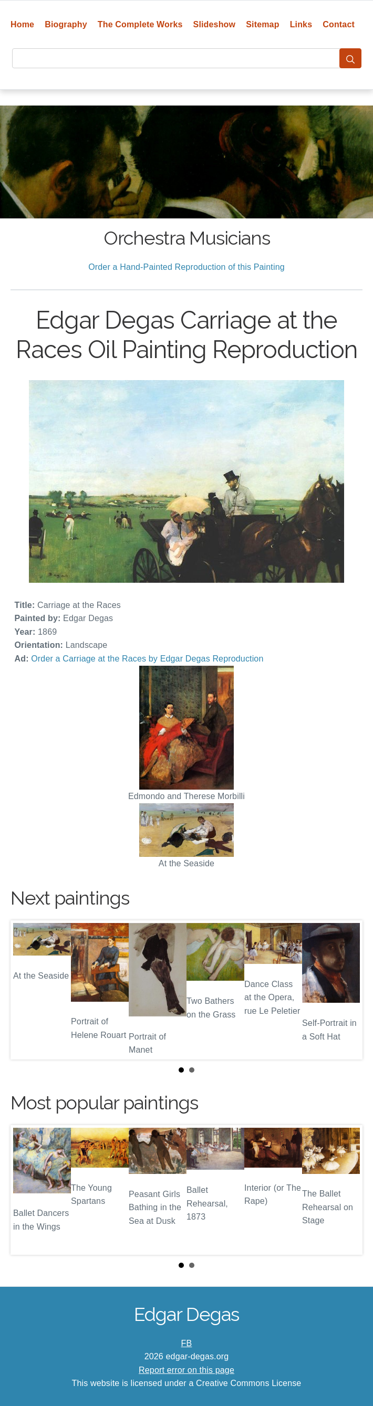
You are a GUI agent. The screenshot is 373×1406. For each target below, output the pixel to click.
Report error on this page (186, 1370)
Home (22, 24)
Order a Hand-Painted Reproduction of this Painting (186, 267)
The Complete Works (140, 24)
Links (301, 24)
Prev (26, 989)
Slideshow (214, 24)
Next (346, 989)
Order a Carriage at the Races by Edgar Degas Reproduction (147, 658)
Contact (339, 24)
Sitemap (262, 24)
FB (186, 1343)
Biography (66, 24)
